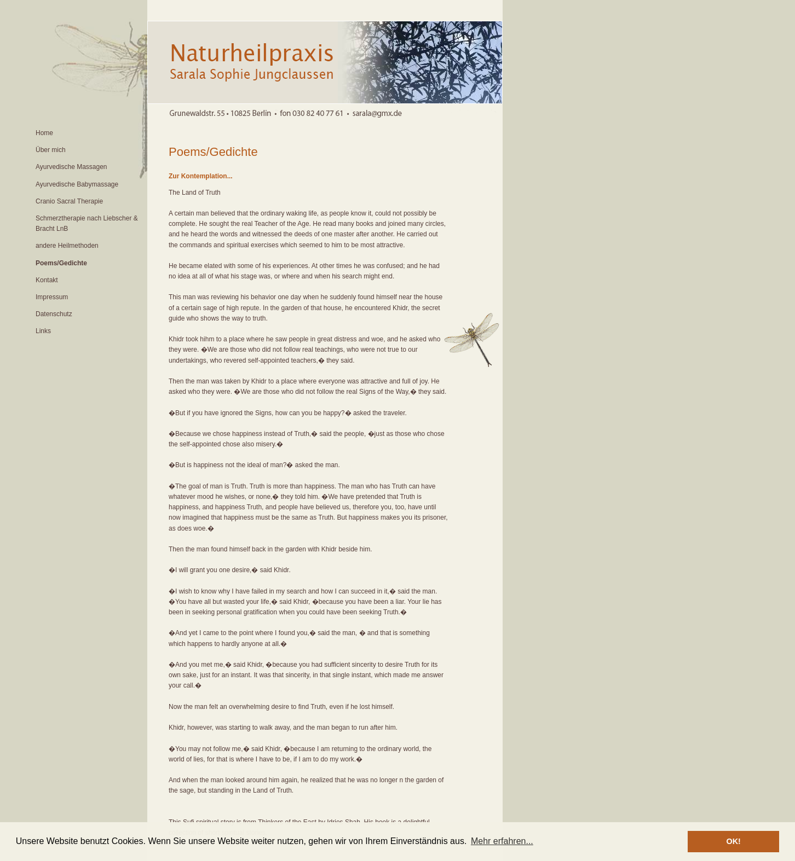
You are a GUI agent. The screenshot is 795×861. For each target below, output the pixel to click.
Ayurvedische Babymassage (77, 184)
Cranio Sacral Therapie (69, 201)
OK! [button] (733, 841)
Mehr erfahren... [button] (502, 841)
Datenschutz (54, 314)
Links (43, 331)
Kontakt (47, 280)
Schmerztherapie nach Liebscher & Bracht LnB (87, 223)
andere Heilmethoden (67, 245)
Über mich (51, 150)
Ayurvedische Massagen (71, 167)
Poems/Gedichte (61, 263)
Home (44, 133)
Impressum (52, 297)
